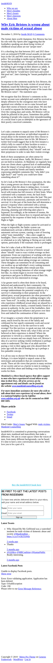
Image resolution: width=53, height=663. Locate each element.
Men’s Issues (19, 424)
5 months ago (13, 549)
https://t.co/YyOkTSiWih (18, 536)
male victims (44, 424)
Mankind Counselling (11, 427)
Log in (28, 659)
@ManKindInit (21, 534)
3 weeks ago (12, 541)
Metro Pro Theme (27, 657)
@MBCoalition (24, 552)
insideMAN (6, 3)
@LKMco (11, 552)
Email (4, 513)
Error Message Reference (29, 588)
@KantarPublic (38, 552)
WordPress (18, 659)
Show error (6, 574)
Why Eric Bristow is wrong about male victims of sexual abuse (25, 26)
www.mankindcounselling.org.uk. (27, 386)
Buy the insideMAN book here (26, 485)
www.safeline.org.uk (10, 398)
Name (4, 508)
